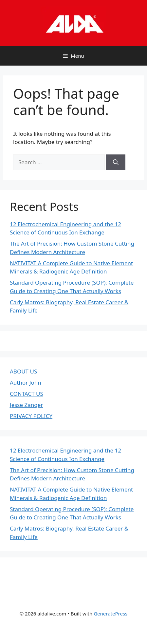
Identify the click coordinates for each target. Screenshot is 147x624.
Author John (25, 382)
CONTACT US (26, 393)
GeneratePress (110, 613)
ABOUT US (23, 371)
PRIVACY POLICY (31, 416)
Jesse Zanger (26, 405)
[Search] (115, 162)
